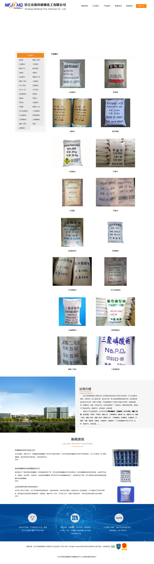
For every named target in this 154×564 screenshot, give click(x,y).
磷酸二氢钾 (36, 60)
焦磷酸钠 (22, 128)
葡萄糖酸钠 (36, 115)
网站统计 (93, 557)
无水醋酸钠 (22, 115)
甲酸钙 (35, 98)
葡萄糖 (35, 94)
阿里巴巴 (141, 6)
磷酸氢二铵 (36, 107)
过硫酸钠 (35, 102)
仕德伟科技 (106, 546)
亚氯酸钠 (35, 85)
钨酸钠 (35, 72)
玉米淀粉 (35, 90)
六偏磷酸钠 (36, 119)
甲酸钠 (21, 102)
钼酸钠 (21, 98)
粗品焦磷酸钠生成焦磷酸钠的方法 (27, 468)
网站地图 (87, 557)
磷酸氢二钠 (36, 77)
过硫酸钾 (22, 77)
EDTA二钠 (22, 90)
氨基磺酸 (35, 68)
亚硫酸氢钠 (22, 94)
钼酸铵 (21, 72)
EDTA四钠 (22, 85)
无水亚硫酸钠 (23, 111)
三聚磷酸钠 (22, 119)
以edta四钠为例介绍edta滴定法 (26, 487)
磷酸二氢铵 (22, 81)
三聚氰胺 (35, 64)
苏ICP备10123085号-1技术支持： (92, 546)
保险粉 (21, 60)
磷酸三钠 (22, 68)
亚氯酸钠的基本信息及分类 (25, 450)
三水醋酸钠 (36, 111)
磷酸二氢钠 (22, 124)
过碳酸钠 (22, 64)
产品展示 (30, 55)
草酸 (34, 124)
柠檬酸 (21, 107)
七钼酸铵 (35, 81)
